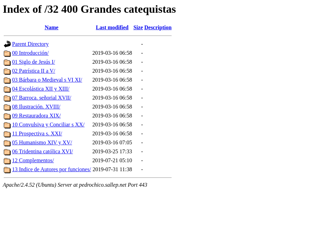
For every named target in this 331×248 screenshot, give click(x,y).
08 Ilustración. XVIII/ (36, 107)
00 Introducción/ (30, 53)
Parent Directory (30, 44)
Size (138, 27)
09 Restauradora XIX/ (36, 115)
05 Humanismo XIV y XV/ (42, 142)
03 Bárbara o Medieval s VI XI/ (47, 80)
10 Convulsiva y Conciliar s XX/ (48, 124)
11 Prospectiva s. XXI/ (37, 133)
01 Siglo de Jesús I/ (33, 62)
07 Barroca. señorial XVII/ (41, 98)
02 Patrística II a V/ (33, 71)
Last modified (112, 27)
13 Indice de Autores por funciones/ (51, 169)
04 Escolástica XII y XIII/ (40, 89)
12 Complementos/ (33, 160)
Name (51, 27)
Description (157, 27)
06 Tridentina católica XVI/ (42, 151)
